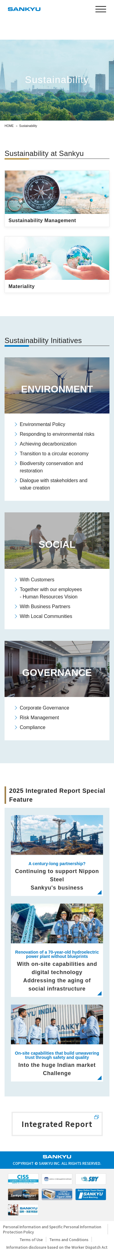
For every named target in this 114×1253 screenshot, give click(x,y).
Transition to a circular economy (54, 453)
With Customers (37, 579)
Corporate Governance (44, 707)
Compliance (32, 727)
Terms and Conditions (68, 1239)
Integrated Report (57, 1123)
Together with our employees (51, 589)
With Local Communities (46, 616)
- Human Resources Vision (49, 596)
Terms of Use (31, 1239)
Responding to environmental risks (57, 434)
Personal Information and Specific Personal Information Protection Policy (52, 1229)
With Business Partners (45, 606)
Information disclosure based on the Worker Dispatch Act (57, 1247)
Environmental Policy (42, 424)
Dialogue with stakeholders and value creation (53, 484)
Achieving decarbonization (48, 443)
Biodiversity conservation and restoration (51, 467)
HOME (9, 126)
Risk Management (39, 717)
